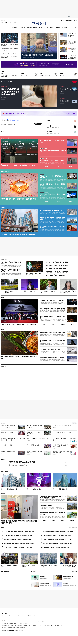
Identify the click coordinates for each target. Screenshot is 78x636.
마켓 (70, 166)
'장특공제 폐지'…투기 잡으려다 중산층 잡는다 (48, 566)
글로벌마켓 (35, 27)
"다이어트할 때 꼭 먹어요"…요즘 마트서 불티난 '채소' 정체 (19, 531)
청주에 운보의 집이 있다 (46, 505)
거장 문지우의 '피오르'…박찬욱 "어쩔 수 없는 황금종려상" (19, 324)
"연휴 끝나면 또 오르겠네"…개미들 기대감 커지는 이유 (18, 165)
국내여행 (53, 520)
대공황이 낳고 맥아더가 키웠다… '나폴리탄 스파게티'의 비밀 (19, 358)
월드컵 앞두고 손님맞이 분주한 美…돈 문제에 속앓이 (8, 426)
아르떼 (2, 297)
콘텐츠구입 (11, 622)
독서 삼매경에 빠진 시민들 (33, 445)
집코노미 (40, 27)
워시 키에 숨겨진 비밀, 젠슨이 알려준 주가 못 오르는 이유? (52, 195)
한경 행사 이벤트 (5, 571)
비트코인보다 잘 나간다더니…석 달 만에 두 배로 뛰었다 (52, 141)
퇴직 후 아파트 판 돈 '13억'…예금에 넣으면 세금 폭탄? (18, 539)
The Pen (3, 552)
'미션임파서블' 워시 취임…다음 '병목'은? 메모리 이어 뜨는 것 (52, 176)
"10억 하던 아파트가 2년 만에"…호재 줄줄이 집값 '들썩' (18, 535)
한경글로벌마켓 (5, 172)
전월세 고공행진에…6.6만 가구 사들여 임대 (51, 210)
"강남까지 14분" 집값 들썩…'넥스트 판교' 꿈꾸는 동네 (18, 234)
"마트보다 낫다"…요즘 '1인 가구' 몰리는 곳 (57, 265)
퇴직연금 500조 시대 (9, 489)
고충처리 (13, 615)
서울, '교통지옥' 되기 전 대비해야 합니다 (9, 566)
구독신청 (8, 615)
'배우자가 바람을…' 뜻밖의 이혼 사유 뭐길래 (57, 262)
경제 (22, 27)
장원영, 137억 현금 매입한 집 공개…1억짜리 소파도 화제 (52, 227)
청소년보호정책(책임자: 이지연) (51, 622)
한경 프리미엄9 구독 (68, 20)
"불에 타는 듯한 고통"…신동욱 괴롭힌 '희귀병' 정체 (68, 292)
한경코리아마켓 (5, 138)
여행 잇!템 (72, 520)
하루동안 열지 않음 (70, 64)
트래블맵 (44, 520)
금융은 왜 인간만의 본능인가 (7, 432)
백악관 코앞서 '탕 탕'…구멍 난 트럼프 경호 (34, 452)
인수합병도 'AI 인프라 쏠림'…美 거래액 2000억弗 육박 (61, 452)
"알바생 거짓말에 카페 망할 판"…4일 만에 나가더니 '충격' (57, 539)
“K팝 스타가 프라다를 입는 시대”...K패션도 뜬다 (52, 301)
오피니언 (51, 27)
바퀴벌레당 (62, 75)
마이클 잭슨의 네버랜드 (45, 75)
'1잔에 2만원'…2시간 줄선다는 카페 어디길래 (57, 272)
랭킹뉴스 (3, 527)
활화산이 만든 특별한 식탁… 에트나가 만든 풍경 (52, 357)
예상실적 (46, 201)
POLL (2, 459)
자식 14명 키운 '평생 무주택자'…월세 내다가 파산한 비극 (57, 543)
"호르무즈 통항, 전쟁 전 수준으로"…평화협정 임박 (37, 55)
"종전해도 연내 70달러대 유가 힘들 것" (60, 439)
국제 (44, 27)
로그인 (75, 20)
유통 (48, 27)
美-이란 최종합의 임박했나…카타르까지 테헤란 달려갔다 (52, 184)
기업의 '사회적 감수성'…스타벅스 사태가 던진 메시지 (72, 42)
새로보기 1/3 (74, 423)
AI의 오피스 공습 (34, 489)
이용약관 (34, 622)
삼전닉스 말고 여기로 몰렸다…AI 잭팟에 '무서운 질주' (53, 151)
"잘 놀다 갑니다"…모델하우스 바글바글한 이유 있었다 (52, 218)
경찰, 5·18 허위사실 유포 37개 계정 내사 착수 (34, 432)
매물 (58, 234)
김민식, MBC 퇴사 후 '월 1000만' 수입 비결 (48, 292)
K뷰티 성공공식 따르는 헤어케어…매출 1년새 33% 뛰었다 (10, 91)
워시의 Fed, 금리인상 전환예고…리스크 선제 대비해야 (9, 75)
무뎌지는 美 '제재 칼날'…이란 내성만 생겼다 (37, 438)
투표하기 (65, 462)
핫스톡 (43, 148)
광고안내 (18, 615)
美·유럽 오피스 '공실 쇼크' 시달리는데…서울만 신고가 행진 (65, 89)
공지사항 (33, 571)
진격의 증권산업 (60, 489)
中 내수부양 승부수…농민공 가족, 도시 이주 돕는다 (61, 445)
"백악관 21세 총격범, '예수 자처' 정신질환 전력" (9, 292)
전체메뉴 (65, 27)
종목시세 (58, 201)
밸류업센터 (70, 234)
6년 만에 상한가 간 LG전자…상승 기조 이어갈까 (52, 160)
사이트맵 (21, 622)
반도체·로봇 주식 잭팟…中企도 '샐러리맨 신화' (72, 35)
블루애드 (23, 615)
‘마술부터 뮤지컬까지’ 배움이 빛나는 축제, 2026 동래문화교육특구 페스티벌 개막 (53, 497)
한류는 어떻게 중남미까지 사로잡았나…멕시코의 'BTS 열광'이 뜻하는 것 (68, 566)
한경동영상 (3, 366)
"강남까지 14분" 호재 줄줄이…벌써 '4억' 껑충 (10, 270)
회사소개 (3, 615)
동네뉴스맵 (47, 234)
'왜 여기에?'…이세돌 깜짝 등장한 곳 (29, 292)
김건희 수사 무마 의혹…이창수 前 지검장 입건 (63, 425)
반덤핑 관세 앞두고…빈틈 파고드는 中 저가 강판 (72, 50)
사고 (76, 571)
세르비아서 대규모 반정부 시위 (8, 451)
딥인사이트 (62, 86)
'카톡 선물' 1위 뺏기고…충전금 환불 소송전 (63, 432)
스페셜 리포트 (4, 471)
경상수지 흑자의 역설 (25, 75)
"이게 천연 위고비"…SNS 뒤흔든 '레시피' (56, 269)
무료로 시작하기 (37, 123)
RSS (30, 622)
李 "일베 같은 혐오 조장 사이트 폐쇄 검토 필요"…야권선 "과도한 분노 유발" (13, 439)
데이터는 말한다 (4, 86)
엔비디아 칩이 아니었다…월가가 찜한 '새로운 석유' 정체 (18, 199)
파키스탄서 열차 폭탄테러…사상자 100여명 (34, 426)
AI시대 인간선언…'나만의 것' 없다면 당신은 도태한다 (9, 45)
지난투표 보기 (65, 465)
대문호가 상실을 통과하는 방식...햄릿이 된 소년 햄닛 (52, 317)
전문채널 (58, 27)
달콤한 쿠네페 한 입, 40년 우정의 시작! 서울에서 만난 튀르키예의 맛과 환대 (19, 522)
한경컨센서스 (47, 166)
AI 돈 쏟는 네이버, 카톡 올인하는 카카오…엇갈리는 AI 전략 (9, 56)
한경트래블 (3, 494)
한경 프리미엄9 (14, 27)
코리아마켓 (29, 27)
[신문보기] (2, 22)
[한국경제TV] (6, 22)
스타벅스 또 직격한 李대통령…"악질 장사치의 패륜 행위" (9, 49)
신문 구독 (62, 20)
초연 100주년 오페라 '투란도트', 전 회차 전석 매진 (52, 309)
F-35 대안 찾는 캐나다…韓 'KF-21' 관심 (64, 101)
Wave (2, 329)
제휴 (7, 622)
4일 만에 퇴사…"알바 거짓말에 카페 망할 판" (11, 263)
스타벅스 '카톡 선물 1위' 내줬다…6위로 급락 (33, 274)
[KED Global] (15, 22)
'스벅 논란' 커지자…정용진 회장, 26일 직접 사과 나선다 (72, 57)
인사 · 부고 (72, 571)
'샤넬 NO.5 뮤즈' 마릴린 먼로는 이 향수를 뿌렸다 (52, 333)
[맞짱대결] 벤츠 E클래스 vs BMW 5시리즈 (22, 462)
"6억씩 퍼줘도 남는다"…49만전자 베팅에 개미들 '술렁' (57, 547)
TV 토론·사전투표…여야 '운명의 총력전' (9, 53)
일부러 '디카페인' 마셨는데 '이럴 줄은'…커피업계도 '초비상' (58, 531)
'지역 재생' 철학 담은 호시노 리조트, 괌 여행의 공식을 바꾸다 (52, 513)
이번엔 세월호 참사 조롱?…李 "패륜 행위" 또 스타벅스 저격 (19, 543)
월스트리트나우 (45, 174)
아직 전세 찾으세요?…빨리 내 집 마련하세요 (29, 566)
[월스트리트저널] (11, 22)
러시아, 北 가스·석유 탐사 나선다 (8, 445)
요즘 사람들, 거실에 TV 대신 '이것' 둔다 (50, 349)
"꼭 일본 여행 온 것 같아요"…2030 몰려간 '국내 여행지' (57, 535)
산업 (25, 27)
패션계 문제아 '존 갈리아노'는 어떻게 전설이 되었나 (52, 341)
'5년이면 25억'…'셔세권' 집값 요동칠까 (55, 275)
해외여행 (62, 520)
